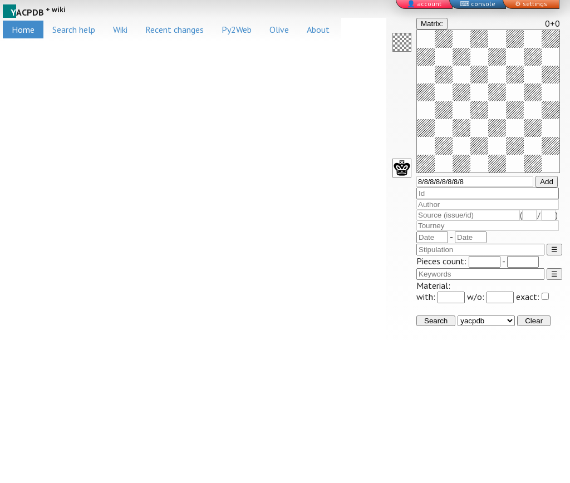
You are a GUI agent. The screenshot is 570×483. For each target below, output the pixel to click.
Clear (534, 321)
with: (440, 296)
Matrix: (432, 23)
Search (436, 321)
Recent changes (174, 29)
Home (23, 29)
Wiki (120, 29)
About (318, 29)
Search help (73, 29)
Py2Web (237, 29)
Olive (279, 29)
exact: (532, 296)
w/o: (490, 296)
